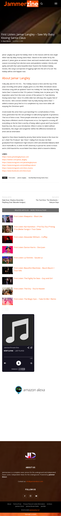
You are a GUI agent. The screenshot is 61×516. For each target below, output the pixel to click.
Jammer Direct (19, 506)
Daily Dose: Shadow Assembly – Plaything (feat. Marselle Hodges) (13, 201)
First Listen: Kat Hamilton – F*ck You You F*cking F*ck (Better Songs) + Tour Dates (34, 227)
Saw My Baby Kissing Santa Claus (38, 177)
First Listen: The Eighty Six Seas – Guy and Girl (33, 278)
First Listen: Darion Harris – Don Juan (29, 247)
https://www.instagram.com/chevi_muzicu (17, 168)
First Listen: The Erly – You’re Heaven (29, 288)
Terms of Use (17, 504)
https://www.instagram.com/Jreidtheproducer (19, 165)
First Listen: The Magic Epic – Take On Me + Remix (35, 299)
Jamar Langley (21, 177)
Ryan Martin (7, 41)
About (9, 504)
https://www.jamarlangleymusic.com (15, 157)
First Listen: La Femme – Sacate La (28, 257)
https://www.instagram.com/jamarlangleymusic (19, 162)
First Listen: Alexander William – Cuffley (30, 237)
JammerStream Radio (32, 506)
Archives (49, 504)
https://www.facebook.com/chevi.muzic (16, 171)
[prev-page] (3, 309)
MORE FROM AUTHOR (38, 210)
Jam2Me (43, 506)
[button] (41, 3)
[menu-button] (56, 3)
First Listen (12, 177)
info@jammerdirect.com (34, 481)
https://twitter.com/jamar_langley (14, 159)
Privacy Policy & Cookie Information (34, 504)
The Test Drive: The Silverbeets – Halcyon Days (47, 201)
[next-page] (7, 309)
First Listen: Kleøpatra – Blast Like (28, 216)
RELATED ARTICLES (22, 210)
